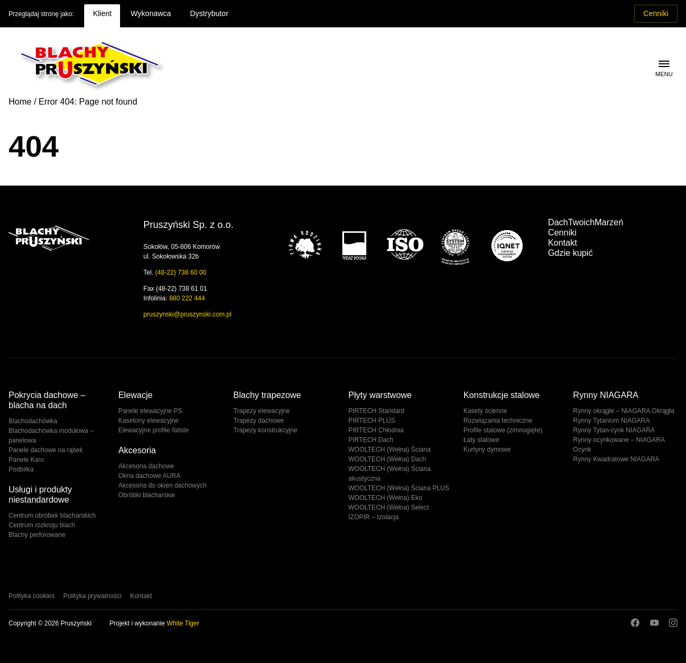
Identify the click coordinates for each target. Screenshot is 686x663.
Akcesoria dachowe (146, 466)
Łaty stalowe (481, 440)
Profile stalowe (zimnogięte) (503, 430)
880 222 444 (187, 298)
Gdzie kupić (570, 252)
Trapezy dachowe (258, 420)
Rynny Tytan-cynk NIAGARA (614, 430)
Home (20, 101)
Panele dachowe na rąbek (46, 450)
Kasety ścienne (485, 411)
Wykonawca (151, 13)
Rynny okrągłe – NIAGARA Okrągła (623, 411)
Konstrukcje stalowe (502, 395)
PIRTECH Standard (376, 411)
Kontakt (562, 242)
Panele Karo (26, 459)
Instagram (673, 622)
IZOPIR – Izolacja (373, 517)
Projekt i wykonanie (154, 623)
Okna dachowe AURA (149, 476)
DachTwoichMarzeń (585, 222)
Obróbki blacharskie (146, 495)
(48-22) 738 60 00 (180, 272)
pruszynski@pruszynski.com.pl (188, 314)
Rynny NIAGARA (605, 395)
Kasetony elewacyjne (148, 420)
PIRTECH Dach (370, 440)
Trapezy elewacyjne (261, 411)
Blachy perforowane (37, 535)
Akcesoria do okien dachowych (162, 485)
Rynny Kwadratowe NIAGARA (616, 459)
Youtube (654, 622)
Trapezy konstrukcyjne (265, 430)
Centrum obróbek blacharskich (52, 515)
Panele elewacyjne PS (150, 411)
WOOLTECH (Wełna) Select (388, 507)
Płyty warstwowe (380, 395)
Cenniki (655, 13)
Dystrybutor (209, 13)
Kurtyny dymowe (487, 449)
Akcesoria (137, 450)
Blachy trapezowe (267, 395)
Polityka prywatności (92, 596)
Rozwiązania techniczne (498, 420)
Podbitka (21, 469)
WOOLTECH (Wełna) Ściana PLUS (398, 488)
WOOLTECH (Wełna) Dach (387, 459)
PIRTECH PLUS (371, 420)
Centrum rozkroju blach (42, 525)
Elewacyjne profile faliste (153, 430)
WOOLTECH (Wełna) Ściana (389, 449)
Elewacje (135, 395)
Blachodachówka (33, 421)
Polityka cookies (32, 596)
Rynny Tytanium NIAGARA (611, 420)
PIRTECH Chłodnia (376, 430)
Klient (102, 13)
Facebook (635, 622)
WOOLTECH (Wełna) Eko (385, 498)
